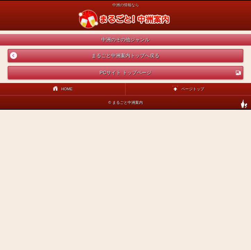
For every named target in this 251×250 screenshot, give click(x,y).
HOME (63, 89)
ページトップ (188, 89)
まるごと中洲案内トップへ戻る (83, 56)
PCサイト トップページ (170, 73)
